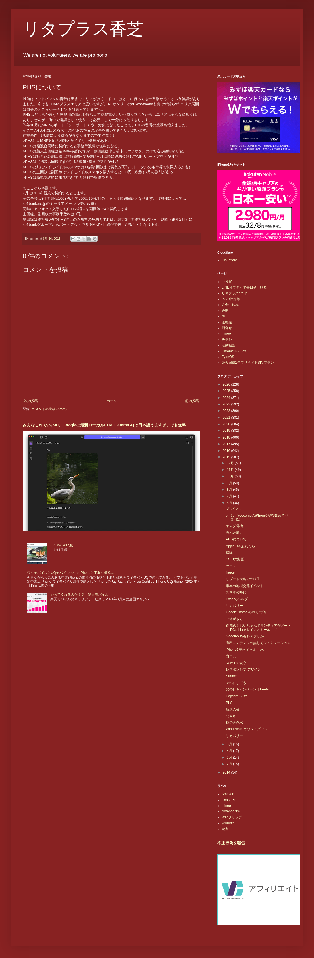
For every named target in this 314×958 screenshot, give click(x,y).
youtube (228, 823)
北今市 (231, 716)
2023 (227, 404)
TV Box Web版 (61, 545)
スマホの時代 (236, 592)
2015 (227, 457)
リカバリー (234, 606)
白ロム (231, 656)
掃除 (229, 553)
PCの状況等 (231, 299)
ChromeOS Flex (234, 351)
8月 (230, 490)
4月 (230, 751)
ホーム (111, 401)
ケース (231, 566)
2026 (227, 384)
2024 (227, 398)
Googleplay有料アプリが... (246, 636)
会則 (225, 311)
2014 (227, 772)
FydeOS (228, 357)
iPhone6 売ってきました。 (246, 650)
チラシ (227, 340)
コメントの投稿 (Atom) (49, 409)
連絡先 (227, 322)
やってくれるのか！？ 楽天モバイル (79, 595)
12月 (231, 463)
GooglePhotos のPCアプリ (246, 612)
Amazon (228, 794)
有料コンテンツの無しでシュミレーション (258, 643)
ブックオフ (234, 509)
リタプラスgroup (234, 293)
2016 (227, 451)
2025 (227, 391)
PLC (229, 703)
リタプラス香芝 (83, 29)
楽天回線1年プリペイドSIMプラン (248, 363)
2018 (227, 437)
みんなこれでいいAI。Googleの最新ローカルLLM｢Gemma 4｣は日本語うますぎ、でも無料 (104, 425)
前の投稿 (192, 401)
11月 (231, 470)
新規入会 (232, 709)
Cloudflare (229, 260)
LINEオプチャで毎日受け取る (244, 287)
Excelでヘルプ (237, 599)
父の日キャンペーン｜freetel (247, 689)
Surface (231, 676)
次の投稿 (31, 401)
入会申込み (230, 305)
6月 (230, 503)
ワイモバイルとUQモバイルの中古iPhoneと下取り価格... (70, 573)
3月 (230, 757)
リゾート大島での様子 (243, 579)
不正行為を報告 (231, 843)
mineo (226, 334)
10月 (231, 476)
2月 (230, 764)
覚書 (225, 829)
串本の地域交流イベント (244, 586)
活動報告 (228, 345)
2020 (227, 424)
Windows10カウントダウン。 (248, 729)
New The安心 (236, 663)
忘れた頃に (234, 533)
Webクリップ (232, 817)
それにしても (236, 683)
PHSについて (236, 539)
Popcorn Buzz (236, 696)
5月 (230, 744)
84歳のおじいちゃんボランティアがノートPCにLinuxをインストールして (258, 627)
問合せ (227, 328)
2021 (227, 418)
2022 (227, 411)
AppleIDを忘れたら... (242, 546)
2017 (227, 444)
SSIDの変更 (235, 559)
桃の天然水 (234, 723)
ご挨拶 (227, 282)
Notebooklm (231, 811)
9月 (230, 483)
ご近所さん (234, 619)
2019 (227, 431)
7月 (230, 496)
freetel (230, 572)
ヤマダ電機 (234, 526)
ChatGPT (229, 800)
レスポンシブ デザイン (243, 669)
